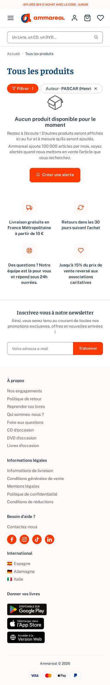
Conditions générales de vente (35, 478)
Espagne (19, 563)
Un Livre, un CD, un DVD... (55, 37)
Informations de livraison (30, 470)
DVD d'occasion (21, 438)
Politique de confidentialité (32, 494)
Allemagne (21, 571)
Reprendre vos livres (26, 406)
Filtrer (22, 88)
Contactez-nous (22, 526)
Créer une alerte (55, 175)
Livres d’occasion (23, 445)
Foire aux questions (25, 422)
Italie (15, 579)
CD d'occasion (20, 430)
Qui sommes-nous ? (25, 414)
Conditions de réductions (30, 501)
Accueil (13, 54)
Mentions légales (23, 486)
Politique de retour (24, 398)
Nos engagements (24, 391)
